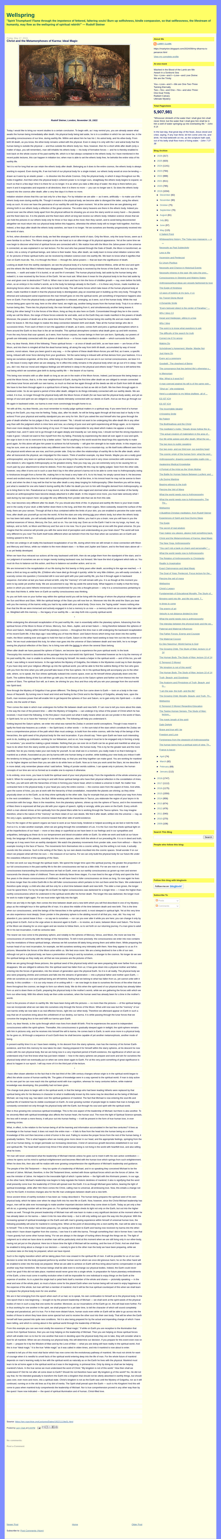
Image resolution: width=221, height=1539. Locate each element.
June (162, 225)
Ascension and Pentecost (172, 257)
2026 (160, 156)
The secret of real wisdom (172, 528)
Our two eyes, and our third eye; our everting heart (184, 449)
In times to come (167, 603)
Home (75, 1524)
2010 (160, 818)
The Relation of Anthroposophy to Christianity (181, 558)
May (162, 230)
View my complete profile (166, 56)
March (163, 761)
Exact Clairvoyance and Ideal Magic (177, 568)
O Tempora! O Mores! (170, 662)
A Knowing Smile (167, 414)
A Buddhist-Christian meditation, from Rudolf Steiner (185, 513)
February (165, 766)
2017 (160, 783)
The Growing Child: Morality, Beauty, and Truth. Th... (185, 696)
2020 (160, 186)
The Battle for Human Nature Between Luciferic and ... (186, 474)
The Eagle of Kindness (170, 288)
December (165, 195)
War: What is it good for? (171, 378)
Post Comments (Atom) (32, 1530)
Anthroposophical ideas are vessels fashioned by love (186, 283)
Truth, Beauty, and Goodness (173, 677)
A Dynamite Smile (168, 303)
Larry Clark (164, 44)
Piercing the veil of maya (171, 578)
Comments (162, 906)
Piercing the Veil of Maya (171, 489)
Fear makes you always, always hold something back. (186, 533)
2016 (160, 788)
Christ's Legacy (167, 588)
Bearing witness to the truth (173, 484)
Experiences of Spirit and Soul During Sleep (181, 518)
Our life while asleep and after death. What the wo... (185, 439)
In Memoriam (165, 373)
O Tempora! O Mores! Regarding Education (181, 706)
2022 (160, 176)
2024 (160, 165)
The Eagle (164, 523)
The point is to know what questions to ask (180, 328)
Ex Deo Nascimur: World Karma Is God (178, 644)
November (165, 200)
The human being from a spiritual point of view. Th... (185, 744)
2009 (160, 823)
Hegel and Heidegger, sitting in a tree (177, 318)
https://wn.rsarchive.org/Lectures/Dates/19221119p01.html (44, 1421)
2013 (160, 803)
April (162, 756)
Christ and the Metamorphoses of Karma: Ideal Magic (186, 538)
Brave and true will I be (170, 729)
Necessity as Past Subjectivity (174, 247)
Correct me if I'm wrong (170, 338)
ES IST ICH (165, 398)
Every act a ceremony (170, 358)
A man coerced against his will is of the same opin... (185, 383)
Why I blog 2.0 (166, 313)
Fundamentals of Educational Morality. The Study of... (186, 593)
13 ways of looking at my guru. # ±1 (177, 293)
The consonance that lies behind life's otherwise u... (185, 368)
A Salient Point (166, 234)
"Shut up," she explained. (171, 388)
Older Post (137, 1524)
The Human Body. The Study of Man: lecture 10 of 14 (185, 657)
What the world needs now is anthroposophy (181, 618)
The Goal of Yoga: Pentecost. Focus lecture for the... (185, 573)
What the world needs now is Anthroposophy (181, 494)
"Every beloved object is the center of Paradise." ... (184, 308)
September (165, 210)
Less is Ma (164, 252)
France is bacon (167, 749)
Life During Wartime (169, 479)
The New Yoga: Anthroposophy (174, 543)
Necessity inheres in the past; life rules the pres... (183, 272)
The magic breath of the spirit (173, 719)
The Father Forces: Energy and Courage (179, 633)
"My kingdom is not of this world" (175, 667)
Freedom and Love (168, 734)
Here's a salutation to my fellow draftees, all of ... (183, 393)
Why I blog (164, 323)
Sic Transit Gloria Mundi (171, 298)
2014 (160, 798)
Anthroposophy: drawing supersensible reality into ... (185, 459)
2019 (160, 191)
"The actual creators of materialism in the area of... (184, 434)
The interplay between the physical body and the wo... (186, 623)
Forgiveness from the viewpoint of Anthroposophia (184, 739)
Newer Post (12, 1524)
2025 (160, 160)
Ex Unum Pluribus (168, 262)
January (164, 771)
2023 (160, 171)
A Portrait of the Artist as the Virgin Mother (180, 469)
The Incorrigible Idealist (170, 409)
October (164, 205)
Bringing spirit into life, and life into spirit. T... (181, 598)
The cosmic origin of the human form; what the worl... (185, 454)
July (162, 220)
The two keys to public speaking (175, 444)
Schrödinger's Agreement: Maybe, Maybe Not (182, 348)
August (163, 215)
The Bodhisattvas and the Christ (175, 424)
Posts (160, 900)
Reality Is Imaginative (170, 563)
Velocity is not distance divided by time (178, 613)
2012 (160, 808)
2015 (160, 793)
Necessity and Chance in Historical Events (180, 267)
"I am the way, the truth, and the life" (177, 691)
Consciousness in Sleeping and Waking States (182, 277)
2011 (160, 813)
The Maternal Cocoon (170, 639)
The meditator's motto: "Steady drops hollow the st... (185, 429)
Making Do (164, 343)
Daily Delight (165, 724)
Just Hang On (166, 353)
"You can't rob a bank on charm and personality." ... (184, 548)
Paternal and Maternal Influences (175, 628)
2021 (160, 181)
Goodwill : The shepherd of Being (176, 363)
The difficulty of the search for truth (176, 333)
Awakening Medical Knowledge (174, 464)
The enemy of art (167, 608)
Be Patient (164, 419)
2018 (160, 778)
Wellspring (21, 15)
